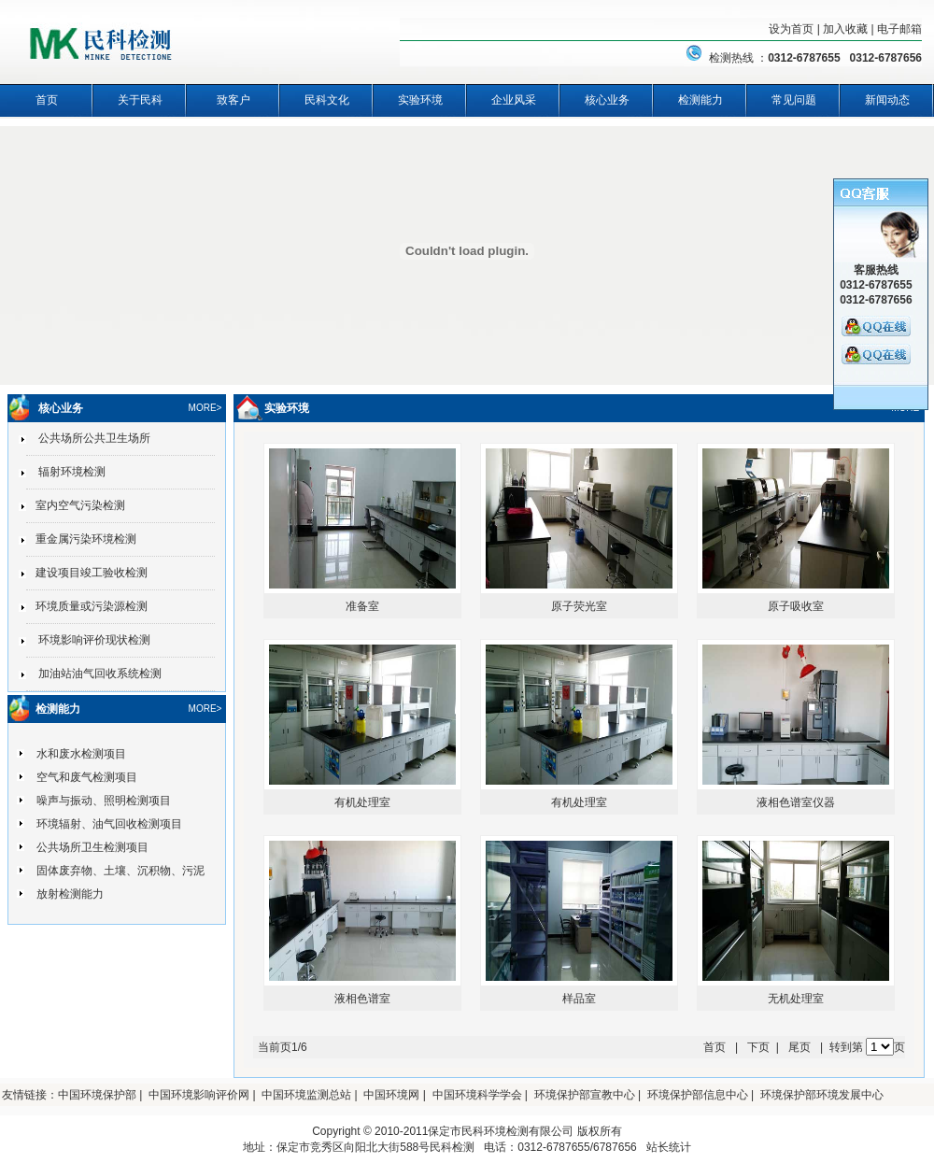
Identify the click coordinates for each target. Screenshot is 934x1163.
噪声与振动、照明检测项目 (103, 800)
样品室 (579, 998)
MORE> (205, 408)
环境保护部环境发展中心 (822, 1094)
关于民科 (140, 99)
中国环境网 (391, 1094)
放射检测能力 (70, 894)
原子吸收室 (796, 606)
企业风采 (513, 99)
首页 (46, 99)
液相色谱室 (362, 998)
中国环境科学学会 (477, 1094)
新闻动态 (887, 99)
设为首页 (791, 28)
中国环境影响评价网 (199, 1094)
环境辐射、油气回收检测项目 (109, 823)
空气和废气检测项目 (86, 777)
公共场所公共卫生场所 (88, 438)
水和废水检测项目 (81, 753)
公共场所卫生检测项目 (92, 847)
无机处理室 (796, 998)
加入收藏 (845, 28)
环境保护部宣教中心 (584, 1094)
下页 (758, 1047)
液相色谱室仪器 (796, 802)
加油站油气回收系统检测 (94, 673)
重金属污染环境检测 (81, 539)
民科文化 (326, 99)
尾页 (799, 1047)
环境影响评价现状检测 (88, 639)
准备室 (362, 606)
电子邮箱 (899, 28)
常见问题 (793, 99)
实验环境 (420, 99)
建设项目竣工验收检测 (87, 572)
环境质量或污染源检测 (87, 606)
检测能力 (700, 99)
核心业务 (607, 99)
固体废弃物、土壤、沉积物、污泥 (120, 870)
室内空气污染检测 (75, 505)
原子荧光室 (579, 606)
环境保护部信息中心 (697, 1094)
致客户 (233, 99)
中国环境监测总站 (306, 1094)
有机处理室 (362, 802)
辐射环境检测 (66, 471)
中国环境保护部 (97, 1094)
